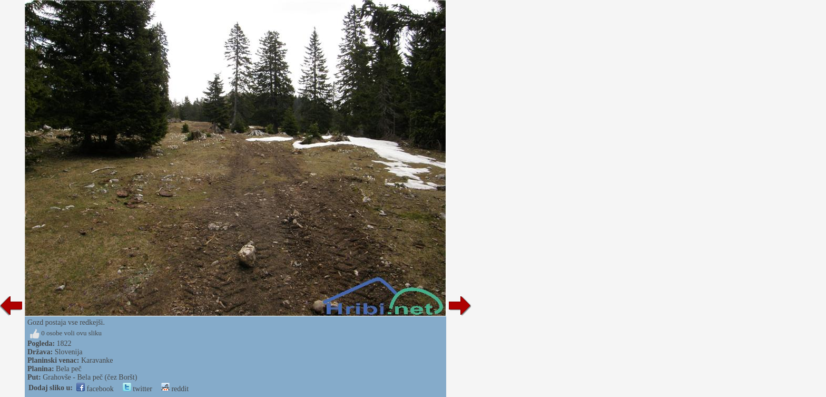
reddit (175, 389)
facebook (95, 389)
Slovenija (69, 352)
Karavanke (97, 360)
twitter (137, 389)
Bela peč (69, 369)
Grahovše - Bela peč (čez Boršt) (90, 377)
